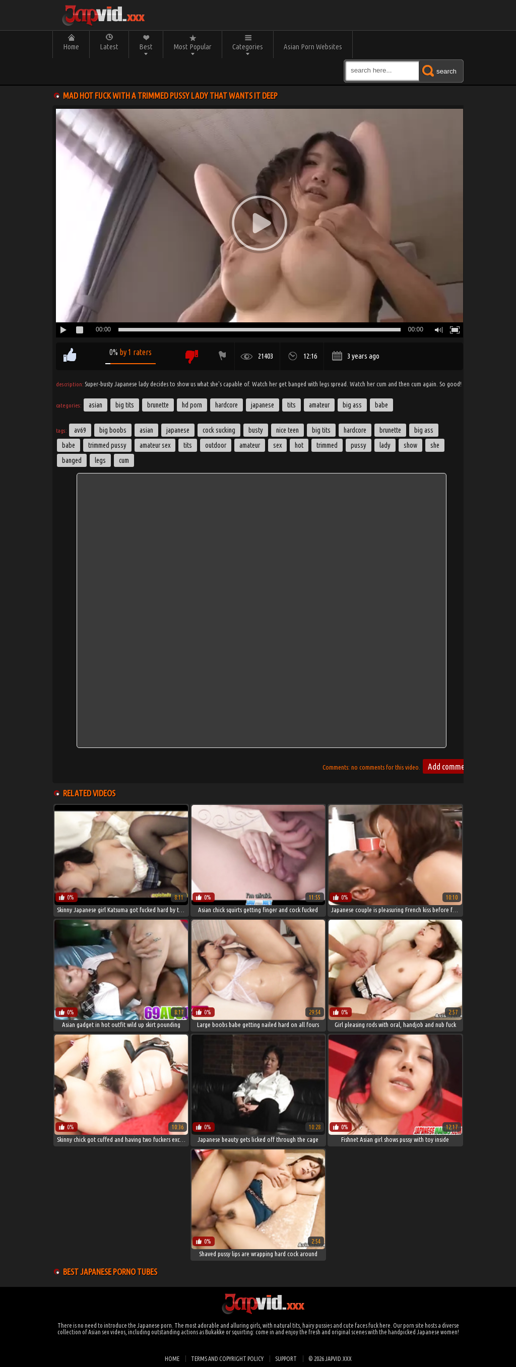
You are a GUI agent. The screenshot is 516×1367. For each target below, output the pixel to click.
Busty (255, 430)
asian (146, 430)
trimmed (327, 445)
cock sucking (219, 430)
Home (71, 46)
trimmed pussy (107, 445)
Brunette (158, 405)
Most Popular (192, 46)
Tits (291, 405)
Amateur (319, 405)
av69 (80, 430)
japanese (177, 430)
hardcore (355, 430)
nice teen (287, 430)
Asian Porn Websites (313, 46)
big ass (423, 430)
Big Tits (124, 405)
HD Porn (192, 405)
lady (385, 445)
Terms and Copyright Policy (227, 1358)
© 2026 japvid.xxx (330, 1358)
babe (68, 445)
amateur (249, 445)
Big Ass (352, 405)
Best (146, 46)
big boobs (112, 430)
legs (100, 460)
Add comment (449, 766)
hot (299, 445)
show (410, 445)
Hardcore (226, 405)
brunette (390, 430)
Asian (95, 405)
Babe (381, 405)
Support (286, 1358)
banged (72, 460)
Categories (247, 46)
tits (187, 445)
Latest (109, 46)
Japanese (262, 405)
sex (277, 445)
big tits (321, 430)
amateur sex (155, 445)
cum (124, 460)
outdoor (215, 445)
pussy (358, 445)
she (434, 445)
